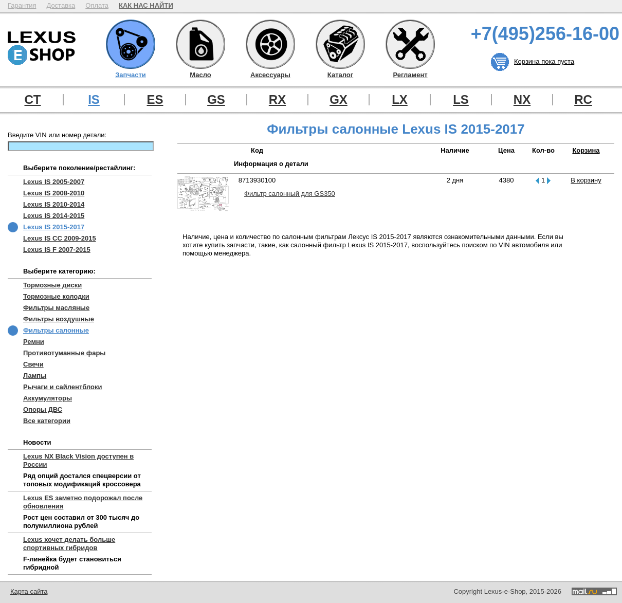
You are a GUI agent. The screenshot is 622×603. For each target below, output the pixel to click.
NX (522, 99)
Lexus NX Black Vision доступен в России (78, 460)
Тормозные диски (52, 285)
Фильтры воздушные (58, 319)
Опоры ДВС (42, 409)
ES (155, 99)
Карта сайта (28, 591)
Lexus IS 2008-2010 (53, 193)
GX (338, 99)
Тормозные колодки (56, 296)
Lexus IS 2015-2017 (53, 227)
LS (461, 99)
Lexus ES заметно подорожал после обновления (82, 502)
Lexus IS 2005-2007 (53, 182)
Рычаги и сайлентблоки (62, 387)
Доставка (60, 5)
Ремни (33, 341)
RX (277, 99)
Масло (200, 44)
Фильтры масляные (56, 308)
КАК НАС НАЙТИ (146, 5)
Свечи (33, 364)
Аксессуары (270, 44)
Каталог (340, 44)
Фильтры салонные (56, 330)
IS (94, 99)
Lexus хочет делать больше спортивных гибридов (69, 544)
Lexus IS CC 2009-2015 (59, 238)
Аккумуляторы (47, 398)
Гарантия (22, 5)
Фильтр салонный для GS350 (289, 193)
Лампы (34, 375)
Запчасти (130, 44)
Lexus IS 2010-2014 (53, 204)
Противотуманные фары (64, 353)
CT (33, 99)
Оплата (96, 5)
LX (400, 99)
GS (216, 99)
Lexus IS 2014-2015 (53, 216)
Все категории (46, 421)
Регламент (410, 44)
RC (583, 99)
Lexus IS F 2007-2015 (56, 249)
